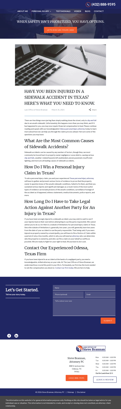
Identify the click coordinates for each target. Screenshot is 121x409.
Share (93, 112)
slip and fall (91, 123)
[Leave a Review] (105, 383)
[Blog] (87, 14)
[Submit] (108, 323)
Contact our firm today (64, 270)
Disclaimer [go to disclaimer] (81, 395)
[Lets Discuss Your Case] (60, 33)
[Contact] (99, 14)
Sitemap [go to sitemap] (70, 395)
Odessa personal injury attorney (72, 132)
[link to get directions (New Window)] (76, 372)
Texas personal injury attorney (82, 181)
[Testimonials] (63, 14)
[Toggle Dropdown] (51, 14)
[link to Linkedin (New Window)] (16, 338)
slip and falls (29, 160)
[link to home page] (23, 6)
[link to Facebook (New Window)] (9, 338)
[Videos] (77, 14)
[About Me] (22, 14)
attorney (75, 239)
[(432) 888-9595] (76, 381)
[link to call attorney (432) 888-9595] (100, 5)
